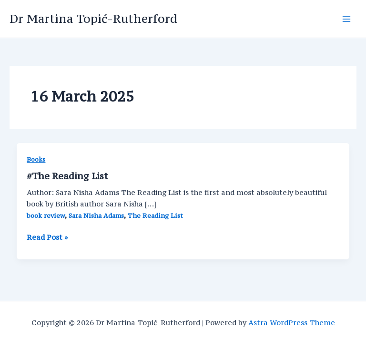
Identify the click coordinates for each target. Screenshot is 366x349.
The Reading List (155, 216)
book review (46, 216)
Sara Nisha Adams (96, 216)
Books (36, 159)
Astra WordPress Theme (291, 322)
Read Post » (47, 237)
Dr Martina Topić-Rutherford (93, 18)
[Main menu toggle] (346, 19)
